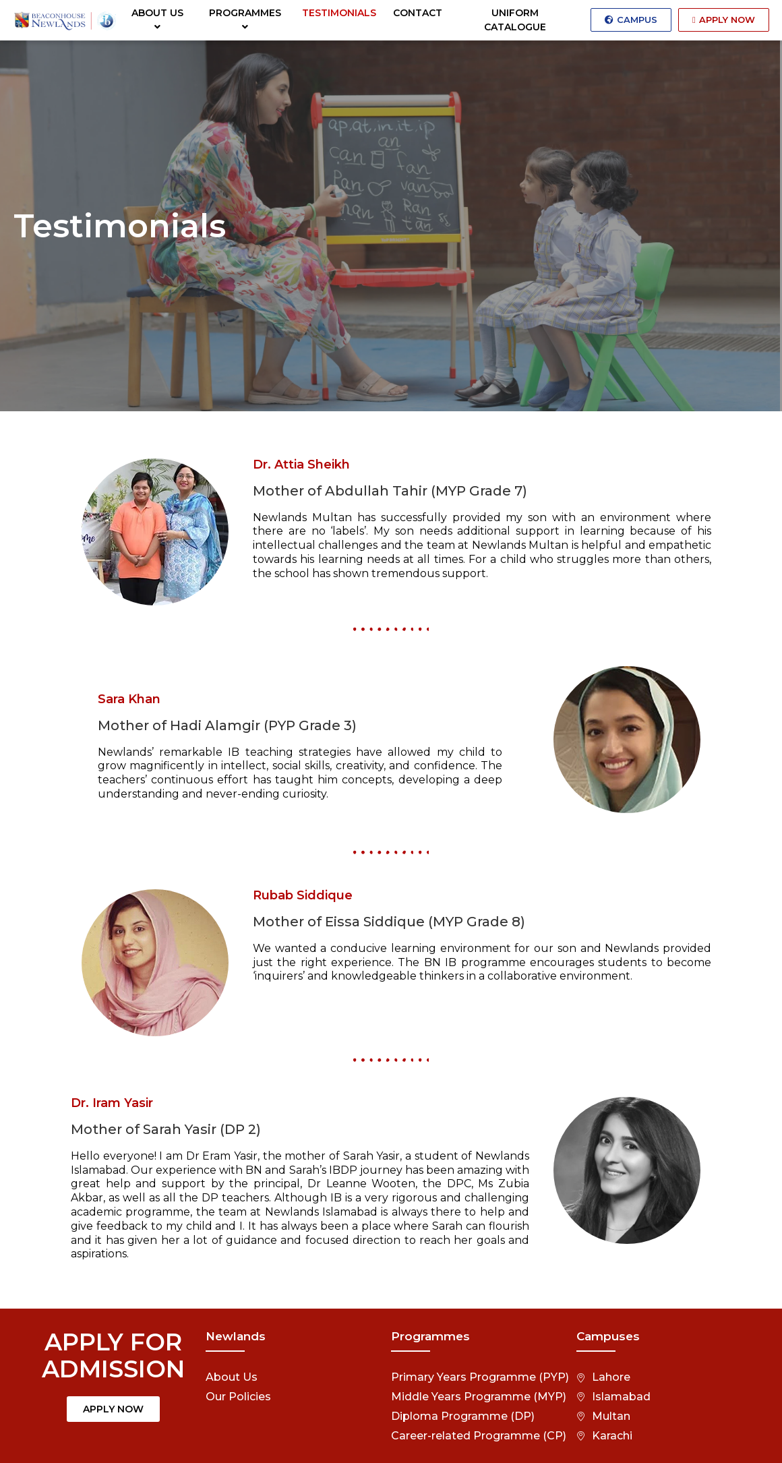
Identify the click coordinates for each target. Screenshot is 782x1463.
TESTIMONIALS (339, 13)
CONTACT (417, 13)
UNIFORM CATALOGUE (515, 20)
